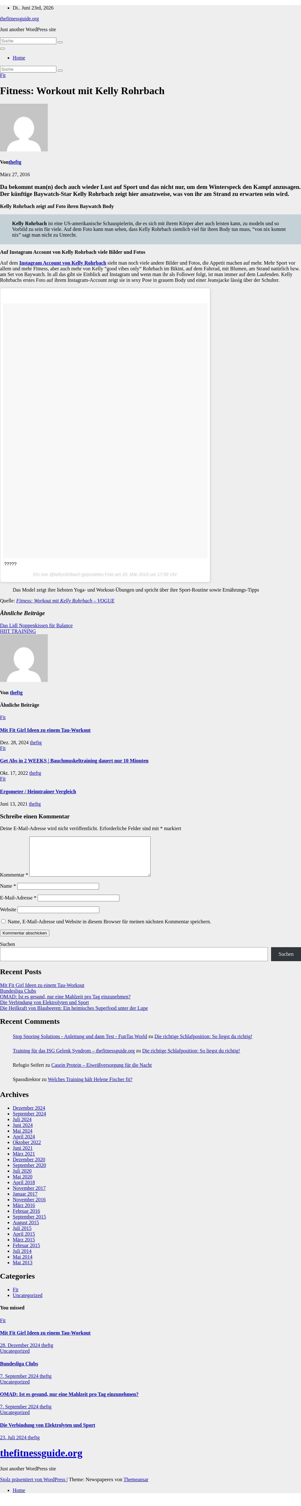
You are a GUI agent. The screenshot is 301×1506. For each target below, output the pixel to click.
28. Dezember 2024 (20, 1353)
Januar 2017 (25, 1201)
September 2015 (29, 1224)
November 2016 (29, 1207)
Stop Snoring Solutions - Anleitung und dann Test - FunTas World (80, 1044)
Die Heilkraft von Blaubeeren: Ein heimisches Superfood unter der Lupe (74, 1015)
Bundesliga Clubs (18, 998)
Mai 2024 (22, 1138)
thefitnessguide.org (19, 18)
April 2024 (24, 1144)
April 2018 (24, 1190)
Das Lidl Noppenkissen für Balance (36, 625)
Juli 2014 (22, 1258)
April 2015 (24, 1241)
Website (8, 917)
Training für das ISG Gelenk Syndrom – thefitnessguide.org (74, 1058)
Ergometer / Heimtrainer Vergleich (38, 791)
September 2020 (29, 1173)
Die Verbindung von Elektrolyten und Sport (44, 1010)
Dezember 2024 (29, 1115)
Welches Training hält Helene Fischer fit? (90, 1087)
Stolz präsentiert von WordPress (33, 1487)
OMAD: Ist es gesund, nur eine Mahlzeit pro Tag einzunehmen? (65, 1004)
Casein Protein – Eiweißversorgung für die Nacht (101, 1072)
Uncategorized (27, 1303)
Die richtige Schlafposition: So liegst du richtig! (203, 1044)
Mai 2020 (22, 1184)
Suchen (7, 951)
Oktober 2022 (27, 1150)
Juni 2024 (23, 1132)
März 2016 (24, 1213)
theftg (15, 162)
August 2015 (26, 1230)
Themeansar (136, 1487)
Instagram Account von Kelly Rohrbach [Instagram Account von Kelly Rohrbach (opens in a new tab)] (62, 263)
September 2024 (29, 1121)
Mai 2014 (22, 1264)
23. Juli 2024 (14, 1445)
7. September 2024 (19, 1383)
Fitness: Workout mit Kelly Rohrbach (82, 90)
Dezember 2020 (29, 1167)
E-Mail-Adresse (18, 905)
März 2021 (24, 1161)
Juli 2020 (22, 1178)
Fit (3, 75)
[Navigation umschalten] (2, 49)
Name (8, 893)
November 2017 (29, 1195)
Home (19, 57)
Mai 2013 (22, 1270)
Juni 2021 (23, 1155)
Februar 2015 (26, 1253)
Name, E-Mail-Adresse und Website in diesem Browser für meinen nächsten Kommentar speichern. (109, 929)
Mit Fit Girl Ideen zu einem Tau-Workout (45, 730)
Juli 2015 (22, 1236)
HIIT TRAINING (18, 631)
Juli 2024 (22, 1127)
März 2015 (24, 1247)
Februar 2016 (26, 1218)
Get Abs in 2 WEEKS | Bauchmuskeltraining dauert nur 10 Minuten (74, 760)
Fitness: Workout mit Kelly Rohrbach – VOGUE (65, 600)
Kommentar (14, 882)
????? (10, 563)
